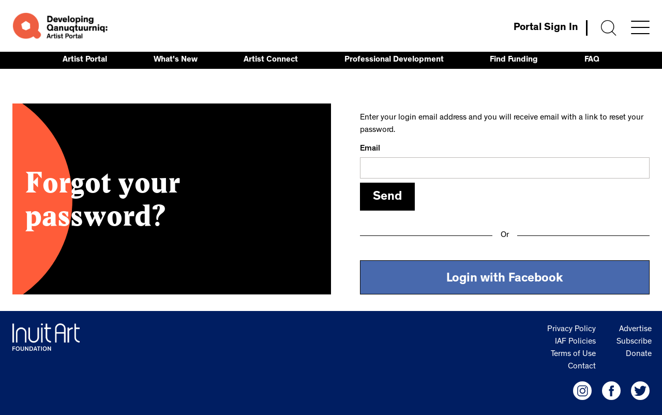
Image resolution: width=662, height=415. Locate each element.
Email (370, 149)
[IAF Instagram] (582, 390)
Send (387, 197)
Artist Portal (85, 60)
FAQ (591, 60)
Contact (582, 367)
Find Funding (514, 60)
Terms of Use (573, 354)
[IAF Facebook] (611, 390)
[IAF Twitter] (640, 390)
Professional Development (394, 60)
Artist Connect (271, 60)
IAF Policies (575, 342)
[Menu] (640, 27)
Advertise (635, 329)
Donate (639, 354)
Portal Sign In (546, 28)
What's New (176, 60)
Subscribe (634, 342)
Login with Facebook (504, 279)
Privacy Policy (571, 329)
